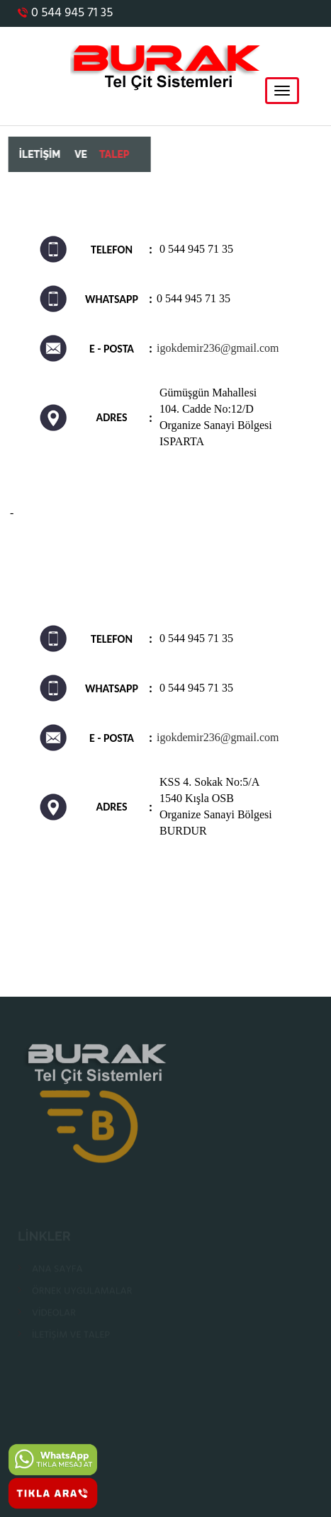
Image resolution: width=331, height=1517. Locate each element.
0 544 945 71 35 (65, 13)
